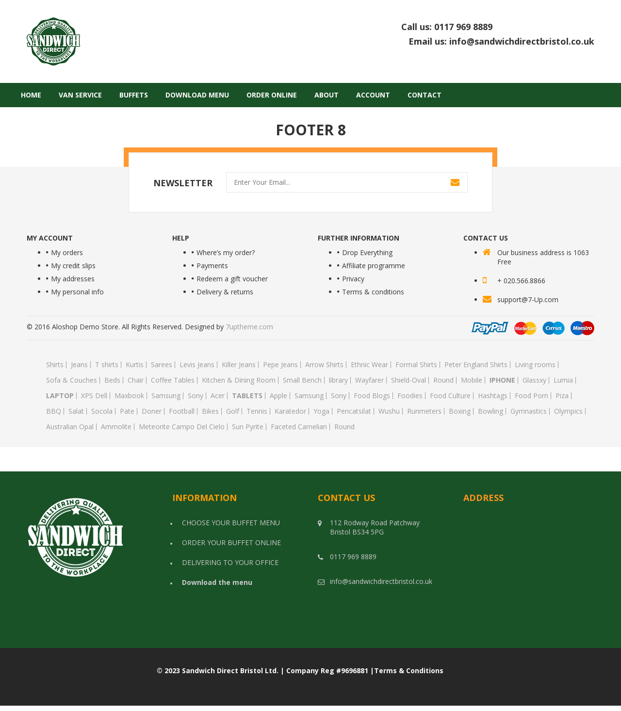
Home (31, 94)
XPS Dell (94, 395)
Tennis (256, 411)
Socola (102, 411)
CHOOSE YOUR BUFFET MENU (231, 522)
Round (443, 380)
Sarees (161, 364)
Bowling (490, 411)
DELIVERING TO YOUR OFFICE (230, 562)
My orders (67, 252)
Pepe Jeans (280, 364)
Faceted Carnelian (299, 426)
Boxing (460, 411)
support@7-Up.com (527, 299)
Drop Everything (367, 252)
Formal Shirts (416, 364)
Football (182, 411)
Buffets (133, 94)
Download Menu (197, 94)
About (326, 94)
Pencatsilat (354, 411)
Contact (424, 94)
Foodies (410, 395)
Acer (218, 395)
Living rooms (535, 364)
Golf (232, 411)
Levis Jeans (197, 364)
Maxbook (129, 395)
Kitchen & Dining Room (239, 380)
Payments (212, 265)
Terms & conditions (373, 291)
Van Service (80, 94)
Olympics (568, 411)
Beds (112, 380)
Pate (127, 411)
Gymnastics (528, 411)
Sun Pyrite (247, 426)
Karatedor (290, 411)
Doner (152, 411)
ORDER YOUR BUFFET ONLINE (231, 542)
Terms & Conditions (408, 670)
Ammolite (116, 426)
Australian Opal (70, 426)
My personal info (77, 291)
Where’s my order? (225, 252)
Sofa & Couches (71, 380)
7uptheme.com (249, 326)
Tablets (247, 395)
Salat (76, 411)
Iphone (502, 380)
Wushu (389, 411)
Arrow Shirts (324, 364)
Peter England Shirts (475, 364)
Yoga (321, 411)
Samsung (165, 395)
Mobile (471, 380)
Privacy (353, 278)
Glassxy (534, 380)
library (338, 380)
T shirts (106, 364)
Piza (562, 395)
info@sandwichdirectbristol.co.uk (521, 41)
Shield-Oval (408, 380)
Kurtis (135, 364)
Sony (195, 395)
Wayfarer (369, 380)
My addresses (73, 278)
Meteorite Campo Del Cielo (182, 426)
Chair (136, 380)
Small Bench (302, 380)
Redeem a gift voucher (232, 278)
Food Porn (531, 395)
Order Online (271, 94)
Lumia (563, 380)
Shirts (55, 364)
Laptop (60, 395)
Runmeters (424, 411)
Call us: (497, 27)
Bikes (210, 411)
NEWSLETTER (182, 183)
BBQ (53, 411)
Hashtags (492, 395)
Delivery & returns (224, 291)
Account (373, 94)
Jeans (79, 364)
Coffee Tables (173, 380)
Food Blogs (372, 395)
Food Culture (450, 395)
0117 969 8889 (514, 26)
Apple (278, 395)
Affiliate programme (373, 265)
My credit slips (73, 265)
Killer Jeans (239, 364)
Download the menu (217, 582)
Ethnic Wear (369, 364)
